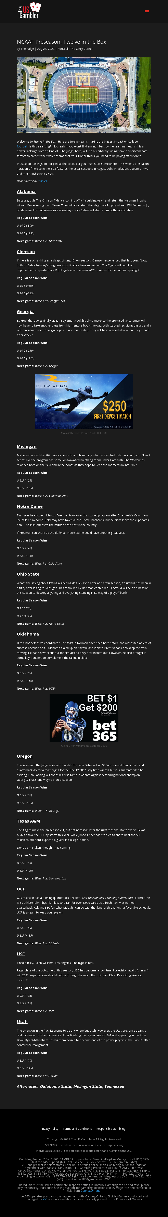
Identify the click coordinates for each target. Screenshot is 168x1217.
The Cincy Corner (81, 49)
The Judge (27, 49)
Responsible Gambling (110, 1129)
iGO (45, 1199)
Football (63, 49)
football (22, 146)
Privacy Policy (49, 1129)
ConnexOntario (91, 1191)
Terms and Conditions (77, 1129)
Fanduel (42, 181)
